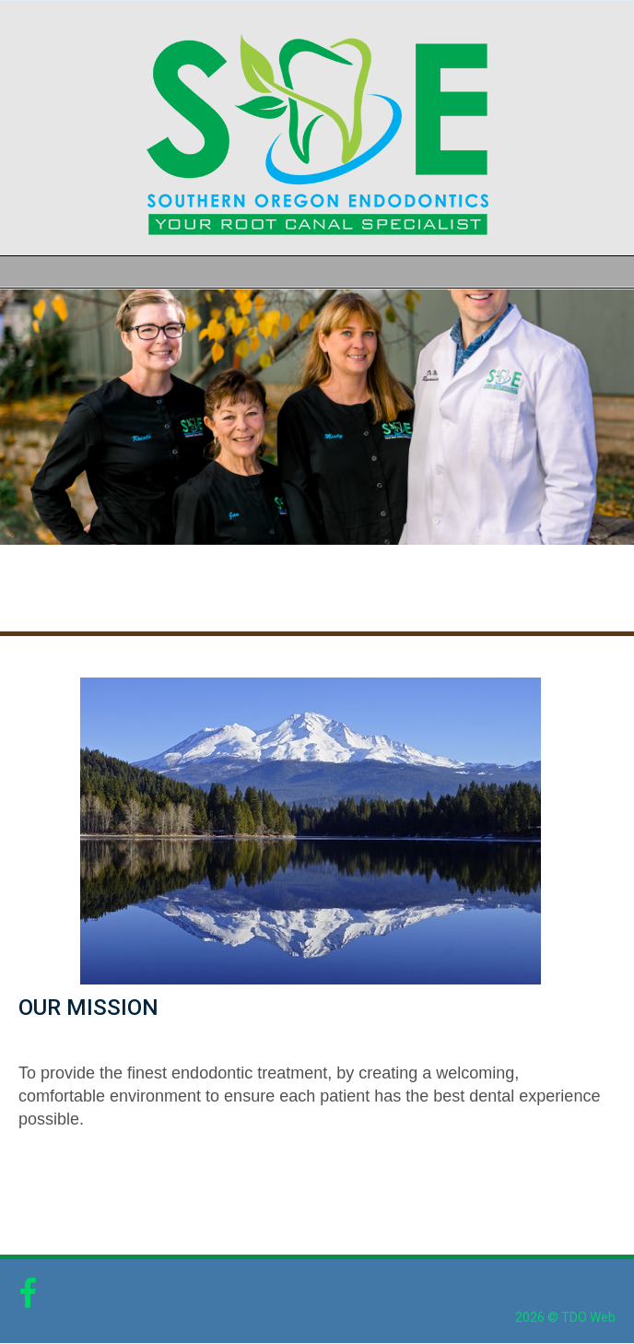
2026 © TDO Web (565, 1317)
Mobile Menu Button (14, 272)
